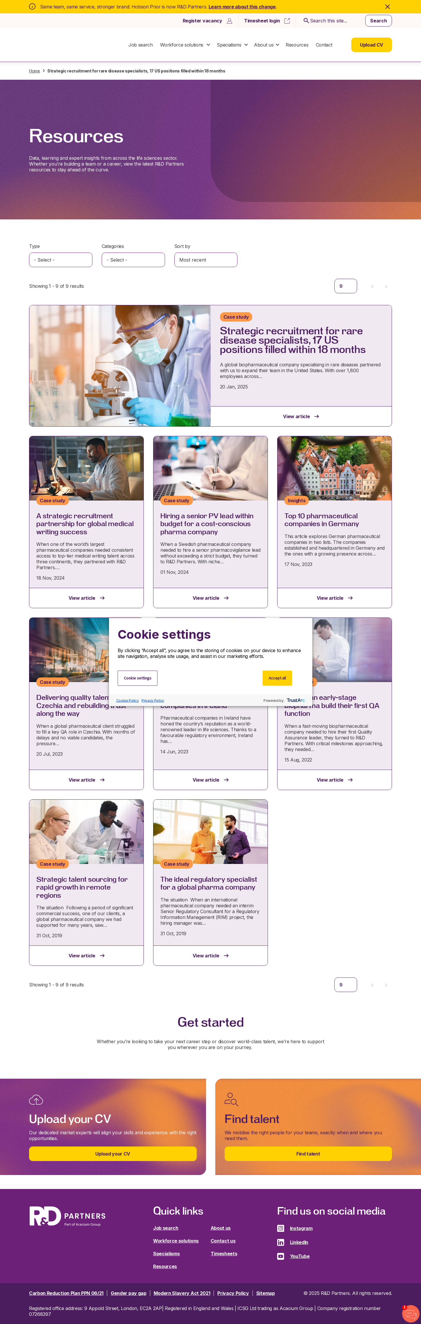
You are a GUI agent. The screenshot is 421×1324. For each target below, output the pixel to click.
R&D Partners (67, 45)
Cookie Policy (127, 700)
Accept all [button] (277, 678)
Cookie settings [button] (137, 678)
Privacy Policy (152, 700)
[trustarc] (295, 700)
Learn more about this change (242, 7)
